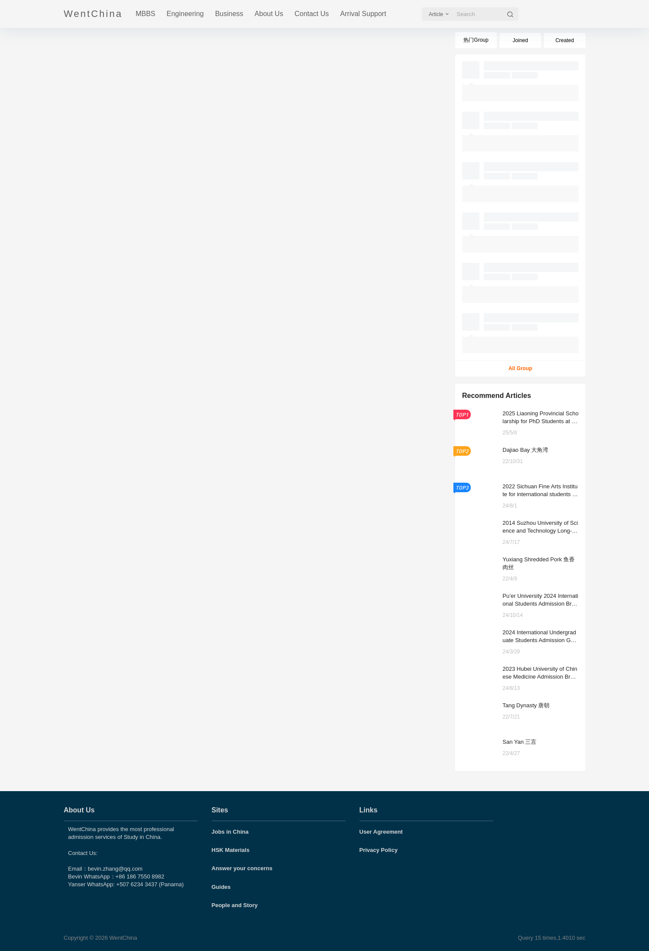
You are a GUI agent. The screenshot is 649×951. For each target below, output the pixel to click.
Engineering (184, 13)
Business (229, 13)
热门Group (475, 40)
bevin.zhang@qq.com (115, 868)
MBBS (145, 13)
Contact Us (311, 13)
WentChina (122, 937)
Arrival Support (363, 13)
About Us (269, 13)
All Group (520, 368)
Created (564, 40)
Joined (520, 40)
